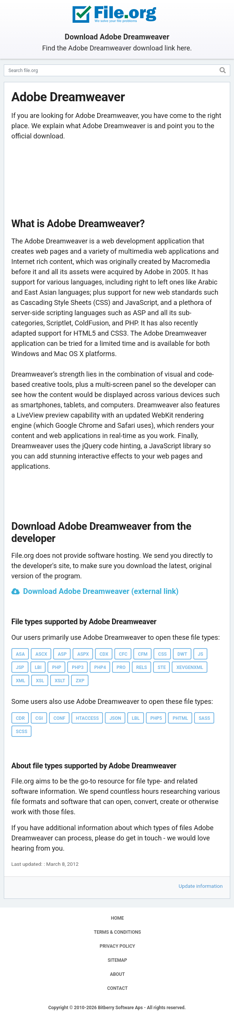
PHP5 (156, 718)
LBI (38, 667)
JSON (115, 718)
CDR (20, 718)
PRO (121, 667)
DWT (182, 654)
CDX (104, 654)
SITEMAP (117, 960)
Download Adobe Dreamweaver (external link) (101, 591)
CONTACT (117, 988)
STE (162, 667)
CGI (39, 718)
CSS (162, 654)
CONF (59, 718)
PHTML (180, 718)
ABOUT (117, 974)
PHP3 (78, 667)
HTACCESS (87, 718)
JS (200, 654)
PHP (56, 667)
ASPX (83, 654)
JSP (20, 667)
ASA (20, 654)
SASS (204, 718)
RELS (141, 667)
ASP (62, 654)
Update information (201, 886)
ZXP (80, 680)
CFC (123, 654)
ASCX (41, 654)
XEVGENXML (189, 667)
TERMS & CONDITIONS (117, 932)
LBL (136, 718)
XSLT (60, 680)
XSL (40, 680)
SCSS (21, 731)
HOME (117, 918)
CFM (142, 654)
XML (20, 680)
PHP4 (100, 667)
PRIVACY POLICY (117, 946)
